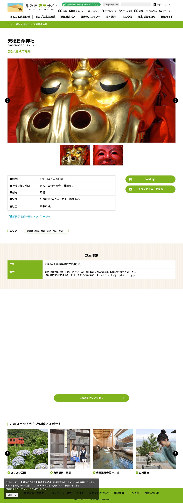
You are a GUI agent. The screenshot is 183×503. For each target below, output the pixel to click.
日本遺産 (111, 16)
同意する (12, 494)
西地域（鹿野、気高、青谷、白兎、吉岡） (47, 230)
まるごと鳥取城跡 (45, 16)
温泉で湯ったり (146, 16)
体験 (138, 11)
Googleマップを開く (102, 398)
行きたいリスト (161, 4)
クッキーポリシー (20, 488)
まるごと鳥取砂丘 (20, 16)
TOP (10, 24)
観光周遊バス (67, 16)
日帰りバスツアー (90, 16)
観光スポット (77, 11)
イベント (93, 11)
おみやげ (127, 16)
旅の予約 (151, 11)
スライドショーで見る (146, 189)
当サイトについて (99, 493)
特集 (62, 11)
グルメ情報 (125, 11)
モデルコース (109, 11)
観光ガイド (166, 16)
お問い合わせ (151, 493)
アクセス (164, 11)
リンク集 (134, 493)
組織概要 (119, 493)
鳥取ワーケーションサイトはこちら (80, 4)
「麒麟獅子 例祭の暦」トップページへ (29, 216)
